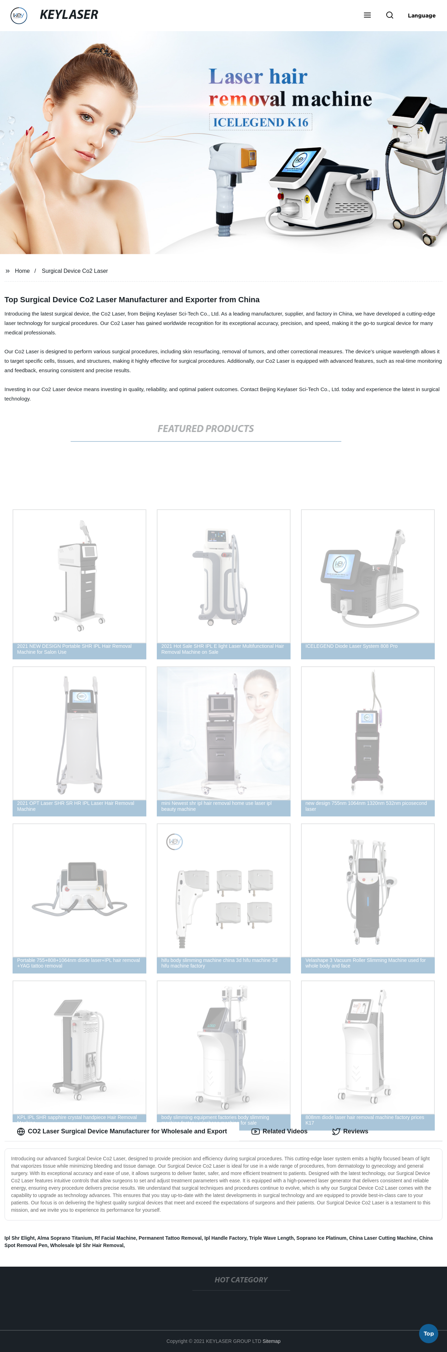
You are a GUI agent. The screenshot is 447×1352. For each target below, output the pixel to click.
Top (429, 1333)
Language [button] (422, 15)
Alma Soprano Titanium (64, 1238)
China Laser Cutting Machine (383, 1238)
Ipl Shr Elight (20, 1238)
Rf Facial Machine (115, 1238)
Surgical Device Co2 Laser (75, 271)
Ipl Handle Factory (225, 1238)
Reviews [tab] (350, 1131)
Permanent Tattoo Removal (170, 1238)
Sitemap (271, 1341)
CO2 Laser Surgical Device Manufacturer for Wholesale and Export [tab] (122, 1131)
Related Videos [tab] (279, 1131)
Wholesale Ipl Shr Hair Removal (87, 1245)
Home (22, 271)
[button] (367, 16)
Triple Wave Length (271, 1238)
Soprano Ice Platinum (321, 1238)
